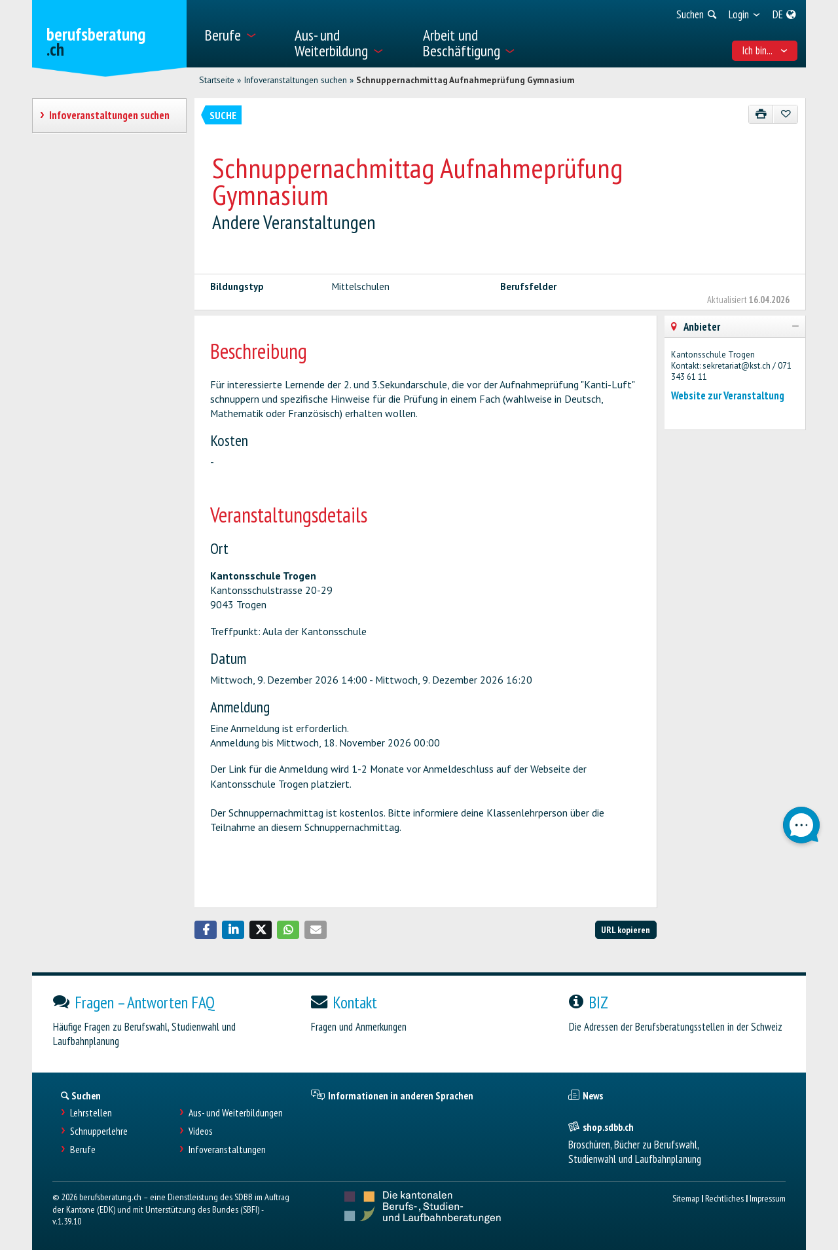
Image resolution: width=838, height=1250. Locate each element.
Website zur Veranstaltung (727, 395)
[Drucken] (761, 114)
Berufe (83, 1149)
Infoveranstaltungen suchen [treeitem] (109, 115)
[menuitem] (241, 33)
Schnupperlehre (99, 1131)
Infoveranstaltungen (227, 1149)
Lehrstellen (91, 1113)
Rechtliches (724, 1198)
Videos (201, 1131)
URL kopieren (625, 929)
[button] (205, 930)
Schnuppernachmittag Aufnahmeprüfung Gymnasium (465, 80)
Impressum (768, 1198)
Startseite (216, 80)
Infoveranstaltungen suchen (295, 80)
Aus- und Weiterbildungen (236, 1113)
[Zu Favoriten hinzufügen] (785, 114)
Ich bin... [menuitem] (765, 50)
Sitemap (685, 1198)
